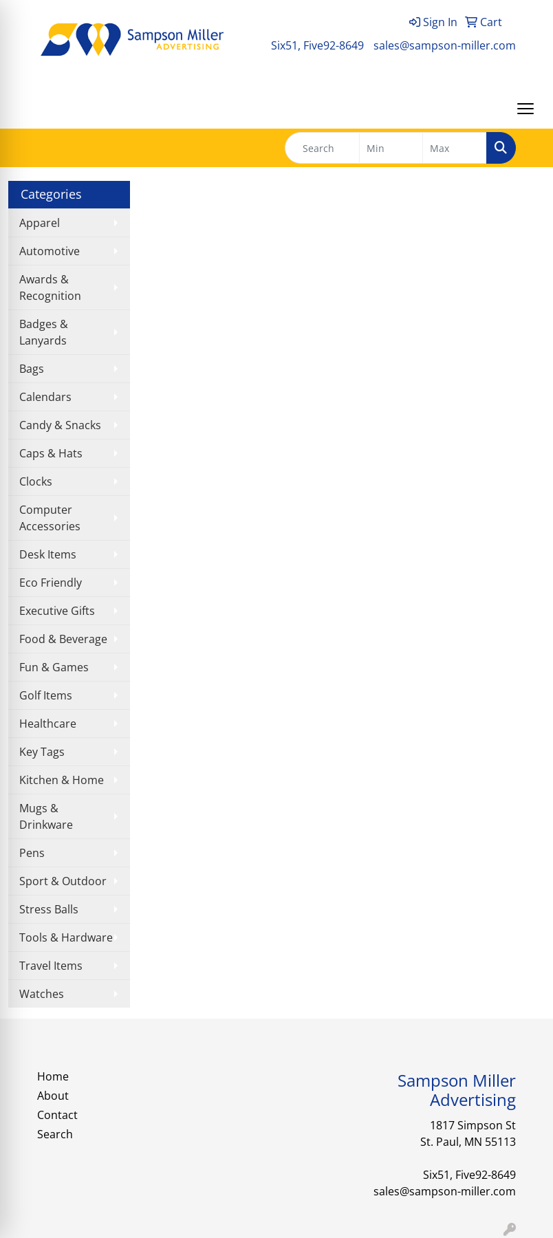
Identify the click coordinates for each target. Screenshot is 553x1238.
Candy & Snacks (60, 425)
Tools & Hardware (66, 937)
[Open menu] (525, 108)
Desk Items (47, 554)
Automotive (49, 251)
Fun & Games (54, 667)
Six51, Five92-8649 (317, 45)
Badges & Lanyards (43, 332)
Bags (31, 368)
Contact (57, 1114)
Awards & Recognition (50, 287)
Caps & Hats (51, 453)
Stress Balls (48, 909)
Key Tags (42, 751)
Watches (41, 993)
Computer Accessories (49, 518)
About (53, 1095)
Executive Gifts (57, 610)
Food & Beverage (63, 639)
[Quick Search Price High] (454, 148)
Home (53, 1076)
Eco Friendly (50, 582)
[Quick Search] (322, 148)
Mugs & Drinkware (46, 816)
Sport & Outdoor (63, 881)
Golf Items (45, 695)
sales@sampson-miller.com (444, 45)
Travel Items (51, 965)
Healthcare (47, 723)
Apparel (39, 222)
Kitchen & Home (61, 780)
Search (55, 1134)
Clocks (35, 481)
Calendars (45, 396)
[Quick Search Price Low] (391, 148)
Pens (32, 852)
